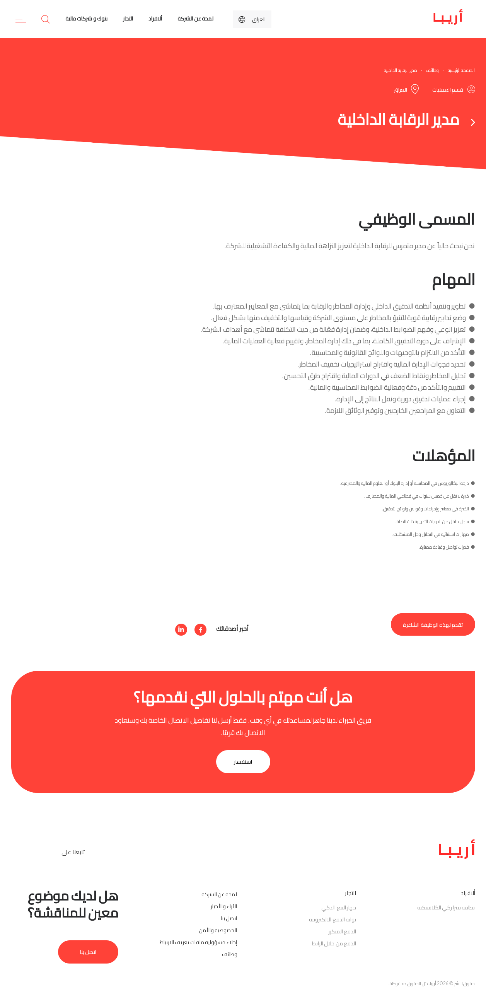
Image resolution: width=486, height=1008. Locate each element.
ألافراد (155, 18)
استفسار (243, 761)
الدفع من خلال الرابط (334, 943)
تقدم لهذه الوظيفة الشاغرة (433, 624)
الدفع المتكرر (342, 931)
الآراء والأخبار (224, 906)
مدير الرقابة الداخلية (400, 70)
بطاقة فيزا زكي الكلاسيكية (446, 907)
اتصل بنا (229, 918)
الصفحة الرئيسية (461, 70)
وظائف (432, 70)
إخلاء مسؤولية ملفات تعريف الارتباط (198, 942)
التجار (128, 18)
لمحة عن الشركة (195, 18)
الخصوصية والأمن (218, 930)
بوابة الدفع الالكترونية (332, 919)
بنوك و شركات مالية (86, 18)
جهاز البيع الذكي (338, 907)
